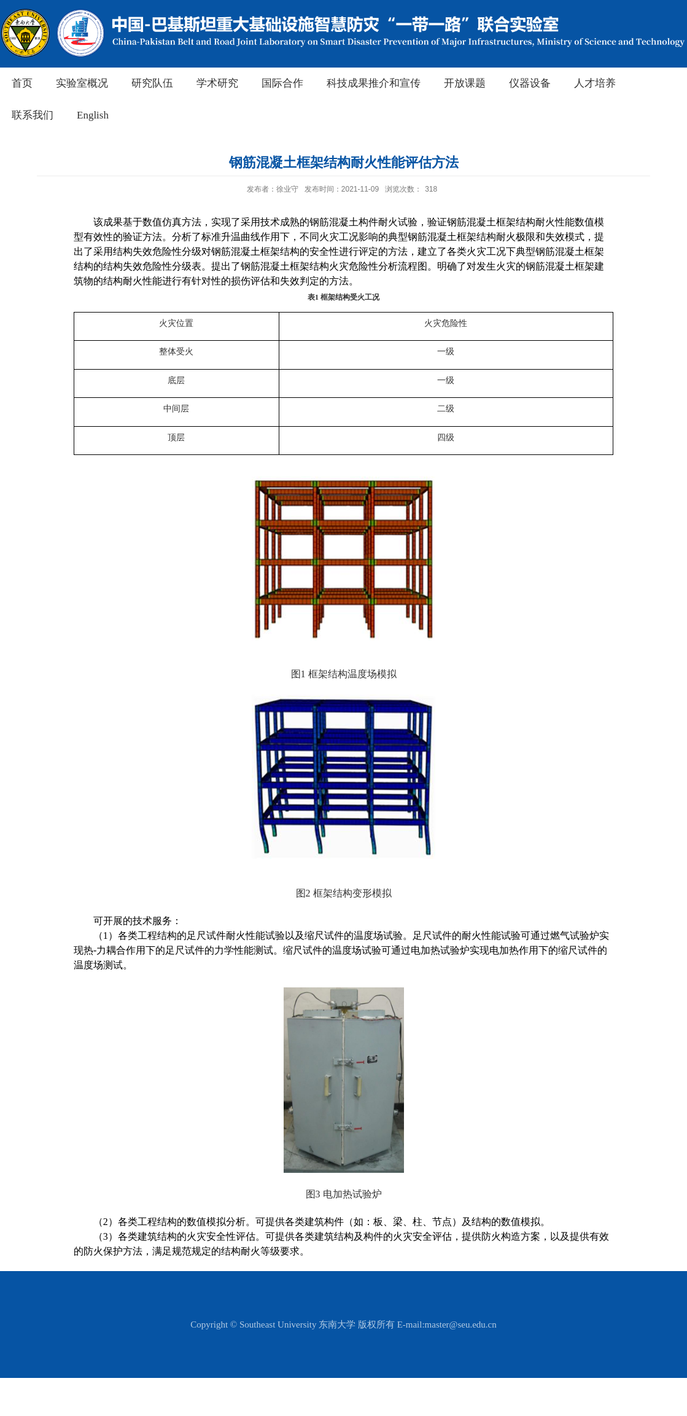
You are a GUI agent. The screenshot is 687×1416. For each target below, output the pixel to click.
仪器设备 (530, 83)
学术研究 (217, 83)
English (93, 115)
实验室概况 (82, 83)
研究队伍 (152, 83)
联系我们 (32, 115)
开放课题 (465, 83)
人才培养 (595, 83)
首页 (22, 83)
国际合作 (282, 83)
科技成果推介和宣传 (374, 83)
